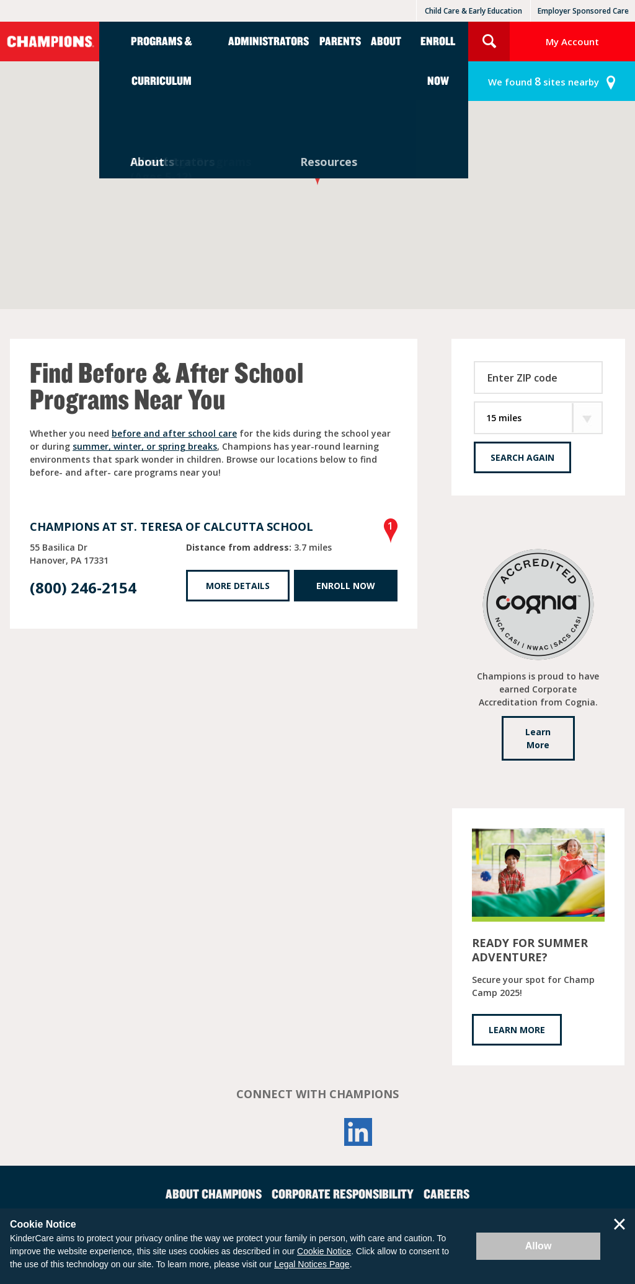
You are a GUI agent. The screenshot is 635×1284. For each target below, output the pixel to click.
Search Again (522, 457)
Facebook (276, 1132)
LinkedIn (358, 1132)
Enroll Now (437, 60)
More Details (238, 586)
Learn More (538, 738)
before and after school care (174, 433)
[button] (317, 174)
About (386, 40)
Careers (446, 1193)
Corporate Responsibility (343, 1193)
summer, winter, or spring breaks (145, 446)
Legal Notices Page (311, 1264)
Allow (538, 1246)
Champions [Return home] (49, 41)
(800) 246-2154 (83, 587)
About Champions (214, 1193)
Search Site (489, 41)
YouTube (317, 1132)
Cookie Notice (324, 1251)
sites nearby (543, 81)
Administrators (268, 40)
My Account (572, 41)
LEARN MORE (517, 1030)
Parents (340, 40)
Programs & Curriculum (161, 60)
